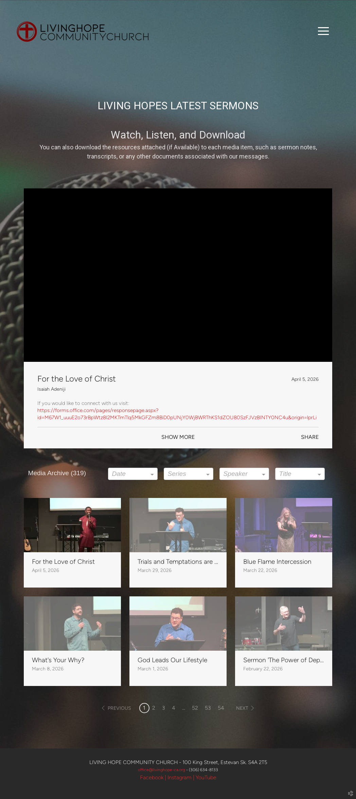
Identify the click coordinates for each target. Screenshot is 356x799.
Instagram (179, 777)
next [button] (242, 708)
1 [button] (144, 708)
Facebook (151, 777)
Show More (178, 437)
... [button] (183, 708)
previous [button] (119, 708)
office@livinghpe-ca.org (162, 769)
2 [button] (153, 708)
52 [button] (195, 708)
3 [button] (163, 708)
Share (310, 437)
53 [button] (208, 708)
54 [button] (221, 708)
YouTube (206, 777)
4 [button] (173, 708)
